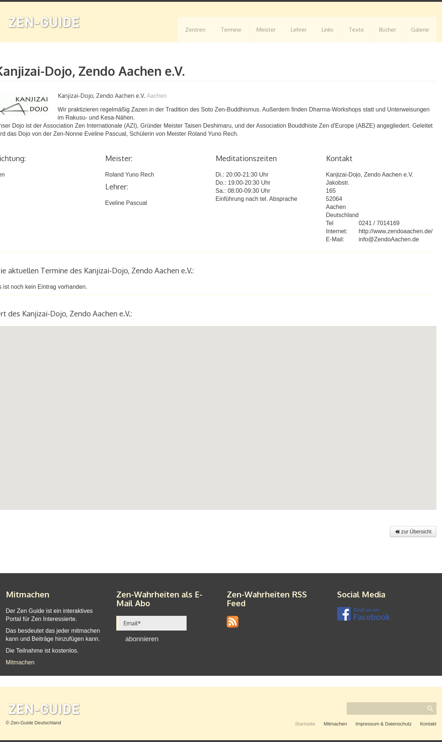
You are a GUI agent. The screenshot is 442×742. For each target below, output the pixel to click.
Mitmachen (20, 662)
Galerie (420, 29)
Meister (266, 29)
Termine (230, 29)
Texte (356, 29)
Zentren (195, 29)
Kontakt (428, 724)
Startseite (305, 724)
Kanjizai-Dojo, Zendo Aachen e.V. (370, 174)
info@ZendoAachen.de (388, 239)
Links (327, 29)
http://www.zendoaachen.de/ (395, 231)
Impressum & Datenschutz (383, 724)
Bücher (387, 29)
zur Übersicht (413, 532)
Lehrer (299, 29)
